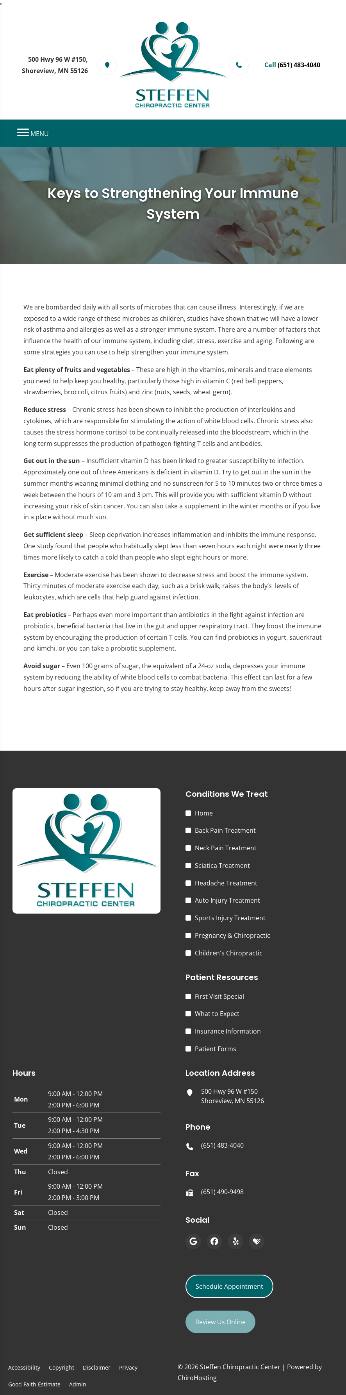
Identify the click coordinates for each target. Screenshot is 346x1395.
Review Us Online (220, 1322)
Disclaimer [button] (97, 1367)
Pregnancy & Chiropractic (232, 935)
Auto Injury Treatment (227, 900)
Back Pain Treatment (225, 830)
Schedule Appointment (229, 1286)
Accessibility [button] (24, 1367)
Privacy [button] (128, 1367)
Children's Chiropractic (228, 953)
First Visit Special (219, 996)
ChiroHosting (197, 1378)
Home (204, 813)
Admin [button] (77, 1384)
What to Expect (217, 1013)
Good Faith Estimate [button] (34, 1384)
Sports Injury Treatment (230, 918)
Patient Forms (215, 1048)
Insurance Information (228, 1031)
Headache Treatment (226, 883)
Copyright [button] (61, 1367)
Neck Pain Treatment (226, 848)
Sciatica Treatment (222, 865)
